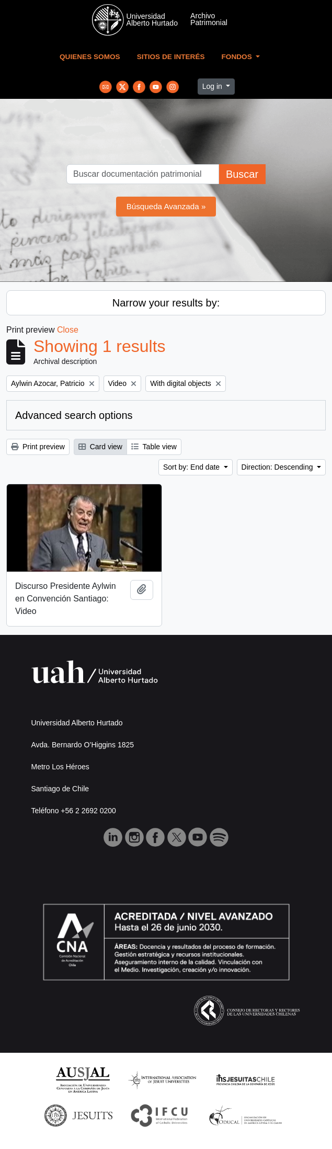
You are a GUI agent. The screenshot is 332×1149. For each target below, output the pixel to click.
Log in (213, 86)
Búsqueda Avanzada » (166, 206)
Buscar (242, 174)
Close (67, 329)
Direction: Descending (278, 467)
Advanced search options (74, 415)
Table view (154, 446)
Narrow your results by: (166, 303)
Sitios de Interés (171, 57)
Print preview (38, 446)
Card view (100, 446)
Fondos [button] (238, 57)
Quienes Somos (90, 57)
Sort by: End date (192, 467)
